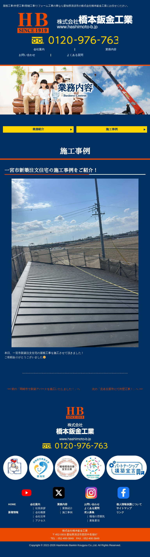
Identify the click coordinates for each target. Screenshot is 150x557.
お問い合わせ (27, 54)
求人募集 (89, 512)
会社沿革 (40, 516)
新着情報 (13, 512)
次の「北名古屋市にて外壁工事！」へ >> (117, 388)
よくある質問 (75, 54)
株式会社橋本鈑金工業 (75, 23)
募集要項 (94, 520)
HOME (12, 504)
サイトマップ (124, 508)
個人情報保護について (129, 504)
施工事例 (111, 129)
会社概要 (40, 512)
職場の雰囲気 (97, 516)
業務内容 (110, 49)
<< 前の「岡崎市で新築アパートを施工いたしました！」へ (43, 388)
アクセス (40, 520)
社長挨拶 (40, 508)
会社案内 (39, 49)
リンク (120, 512)
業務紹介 (38, 129)
